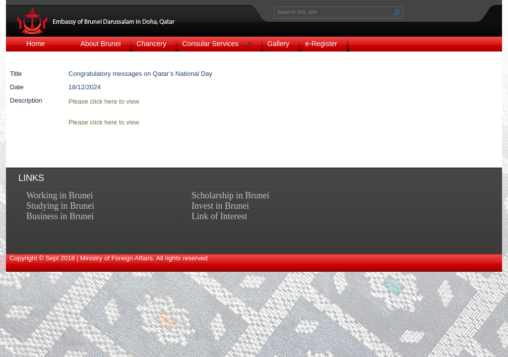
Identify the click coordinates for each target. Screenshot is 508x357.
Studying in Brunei (60, 206)
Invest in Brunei (220, 206)
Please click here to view (103, 122)
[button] (396, 12)
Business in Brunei (60, 216)
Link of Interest (219, 216)
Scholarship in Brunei (230, 195)
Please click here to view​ (103, 101)
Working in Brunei (59, 195)
